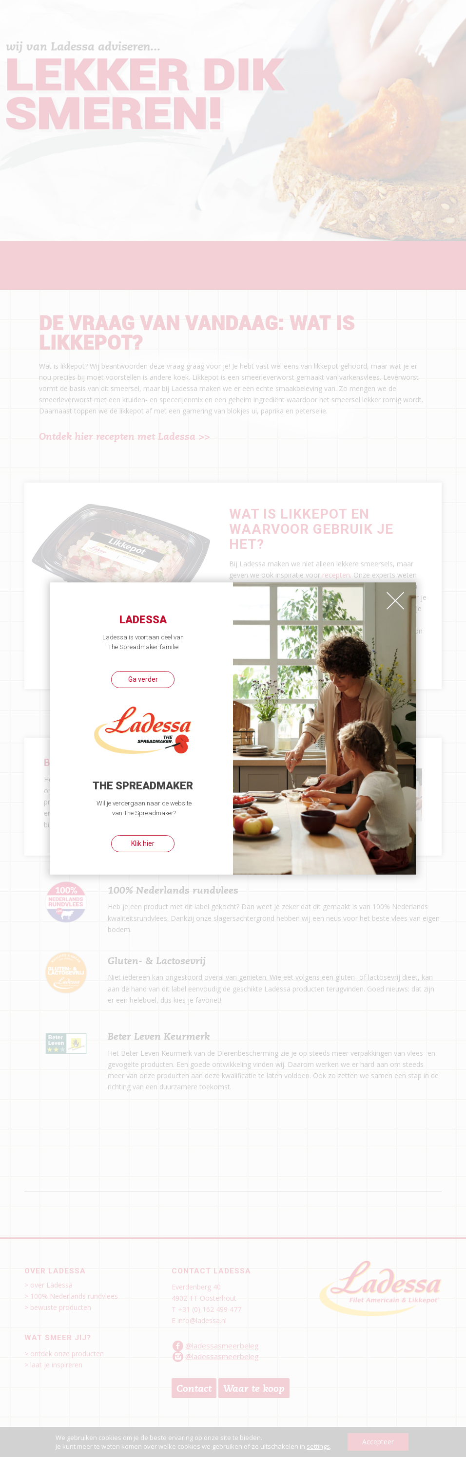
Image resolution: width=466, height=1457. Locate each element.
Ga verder (143, 679)
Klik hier (143, 843)
